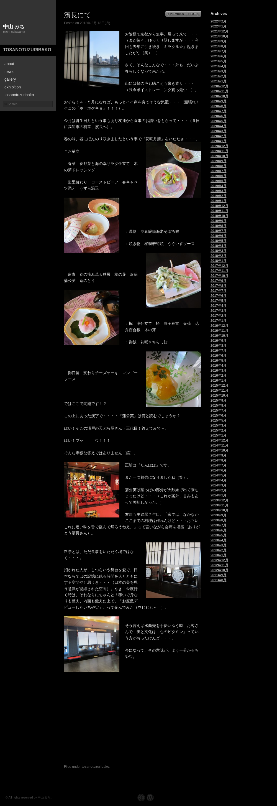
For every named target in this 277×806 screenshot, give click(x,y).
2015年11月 (219, 390)
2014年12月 (219, 440)
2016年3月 (218, 371)
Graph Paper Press (141, 797)
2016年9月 (218, 341)
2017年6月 (218, 296)
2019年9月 (218, 161)
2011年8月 (218, 580)
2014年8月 (218, 460)
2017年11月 (219, 271)
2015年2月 (218, 430)
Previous (175, 14)
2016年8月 (218, 346)
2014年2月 (218, 490)
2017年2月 (218, 316)
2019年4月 (218, 186)
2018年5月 (218, 241)
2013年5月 (218, 535)
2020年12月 (219, 86)
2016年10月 (219, 336)
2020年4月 (218, 126)
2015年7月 (218, 410)
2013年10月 (219, 510)
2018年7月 (218, 231)
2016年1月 (218, 380)
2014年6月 (218, 470)
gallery (10, 79)
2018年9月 (218, 221)
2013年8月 (218, 520)
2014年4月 (218, 480)
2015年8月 (218, 405)
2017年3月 (218, 311)
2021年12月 (219, 31)
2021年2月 (218, 76)
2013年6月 (218, 530)
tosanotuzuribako (27, 49)
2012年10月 (219, 570)
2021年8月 (218, 46)
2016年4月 (218, 366)
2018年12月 (219, 206)
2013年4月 (218, 540)
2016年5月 (218, 361)
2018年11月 (219, 211)
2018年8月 (218, 226)
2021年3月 (218, 71)
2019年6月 (218, 176)
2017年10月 (219, 276)
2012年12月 (219, 560)
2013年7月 (218, 525)
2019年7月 (218, 171)
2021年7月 (218, 51)
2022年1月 (218, 26)
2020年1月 (218, 141)
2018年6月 (218, 236)
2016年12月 (219, 326)
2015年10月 (219, 395)
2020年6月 (218, 116)
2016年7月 (218, 351)
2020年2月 (218, 136)
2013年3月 (218, 545)
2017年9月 (218, 281)
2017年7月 (218, 291)
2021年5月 (218, 61)
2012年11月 (219, 565)
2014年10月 (219, 450)
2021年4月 (218, 66)
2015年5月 (218, 420)
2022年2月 (218, 21)
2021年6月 (218, 56)
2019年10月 (219, 156)
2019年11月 (219, 151)
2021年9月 (218, 41)
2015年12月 (219, 385)
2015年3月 (218, 425)
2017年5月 (218, 301)
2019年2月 (218, 196)
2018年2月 (218, 256)
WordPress (150, 797)
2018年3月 (218, 251)
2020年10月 (219, 96)
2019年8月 (218, 166)
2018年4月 (218, 246)
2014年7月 (218, 465)
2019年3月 (218, 191)
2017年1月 (218, 321)
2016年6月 (218, 356)
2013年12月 (219, 500)
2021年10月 (219, 36)
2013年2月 (218, 550)
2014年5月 (218, 475)
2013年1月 (218, 555)
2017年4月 (218, 306)
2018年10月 (219, 216)
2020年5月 (218, 121)
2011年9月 (218, 575)
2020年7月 (218, 111)
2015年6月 (218, 415)
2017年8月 (218, 286)
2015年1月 (218, 435)
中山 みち (13, 26)
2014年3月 (218, 485)
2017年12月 (219, 266)
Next (193, 14)
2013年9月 (218, 515)
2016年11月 (219, 331)
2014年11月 (219, 445)
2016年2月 (218, 376)
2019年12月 (219, 146)
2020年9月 (218, 101)
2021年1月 (218, 81)
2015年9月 (218, 400)
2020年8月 (218, 106)
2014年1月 (218, 495)
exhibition (12, 87)
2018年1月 (218, 261)
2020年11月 (219, 91)
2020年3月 (218, 131)
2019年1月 (218, 201)
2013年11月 (219, 505)
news (9, 71)
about (9, 64)
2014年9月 (218, 455)
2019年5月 (218, 181)
